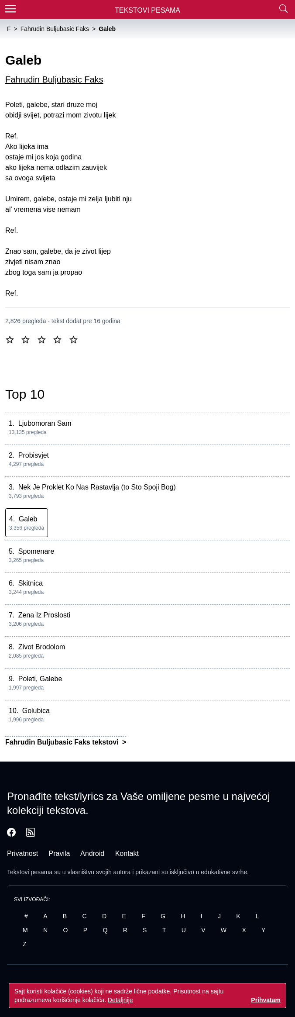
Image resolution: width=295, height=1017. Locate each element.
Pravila (59, 853)
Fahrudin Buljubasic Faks (54, 79)
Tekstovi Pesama (147, 10)
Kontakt (127, 853)
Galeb (28, 519)
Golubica (36, 710)
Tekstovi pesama (29, 872)
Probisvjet (33, 455)
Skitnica (30, 583)
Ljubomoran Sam (45, 423)
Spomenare (36, 551)
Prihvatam (266, 999)
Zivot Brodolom (41, 647)
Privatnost (22, 853)
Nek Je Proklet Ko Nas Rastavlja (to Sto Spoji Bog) (97, 487)
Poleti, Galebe (40, 679)
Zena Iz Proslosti (44, 615)
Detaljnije (120, 999)
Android (92, 853)
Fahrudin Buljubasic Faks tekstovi (62, 742)
